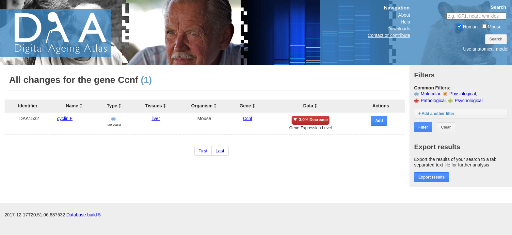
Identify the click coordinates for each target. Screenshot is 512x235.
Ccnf (247, 118)
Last (220, 150)
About (404, 15)
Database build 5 (83, 214)
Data (308, 105)
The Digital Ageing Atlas (65, 32)
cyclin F (64, 118)
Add (379, 120)
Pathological (433, 100)
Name (72, 105)
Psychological (469, 100)
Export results (431, 177)
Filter (423, 127)
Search (496, 39)
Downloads (399, 28)
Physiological (462, 93)
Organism (202, 105)
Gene (245, 105)
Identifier (27, 105)
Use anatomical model (485, 49)
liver (156, 118)
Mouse (492, 26)
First (203, 150)
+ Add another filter (436, 113)
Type (112, 105)
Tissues (153, 105)
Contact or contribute (389, 35)
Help (405, 21)
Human (467, 26)
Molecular (430, 93)
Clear (446, 127)
